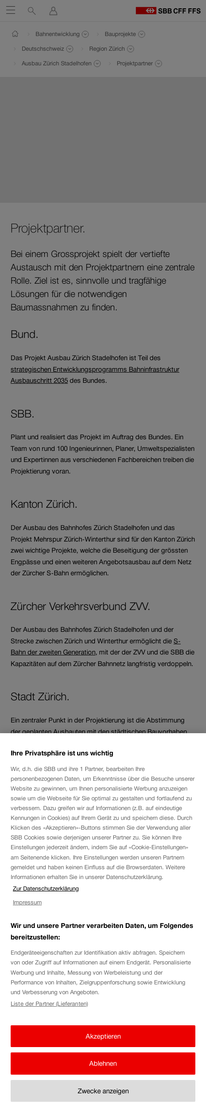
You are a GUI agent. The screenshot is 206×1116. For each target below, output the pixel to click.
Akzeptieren (103, 1044)
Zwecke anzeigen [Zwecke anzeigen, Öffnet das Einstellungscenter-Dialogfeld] (103, 1099)
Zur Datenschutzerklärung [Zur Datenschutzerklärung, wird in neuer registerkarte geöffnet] (46, 897)
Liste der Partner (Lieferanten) (49, 1012)
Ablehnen (103, 1072)
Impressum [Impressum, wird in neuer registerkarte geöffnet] (27, 911)
